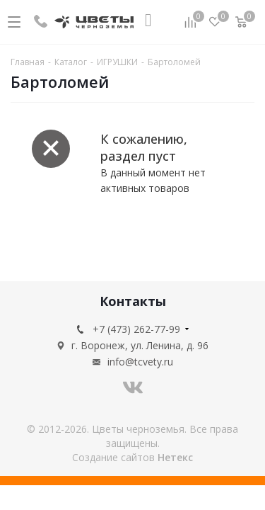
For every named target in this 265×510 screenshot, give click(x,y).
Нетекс (175, 457)
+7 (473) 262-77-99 (136, 329)
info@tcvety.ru (140, 361)
